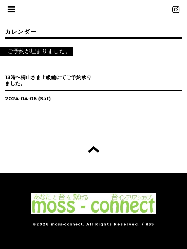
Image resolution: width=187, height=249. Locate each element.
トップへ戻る (93, 149)
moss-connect (67, 224)
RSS (150, 224)
